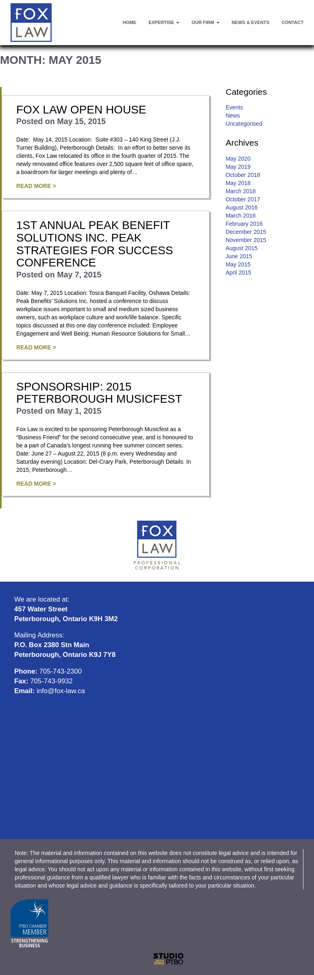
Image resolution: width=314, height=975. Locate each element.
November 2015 (246, 240)
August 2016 (242, 207)
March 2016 (241, 215)
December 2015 (246, 232)
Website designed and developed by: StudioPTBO (157, 959)
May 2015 (238, 264)
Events (234, 107)
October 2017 (243, 199)
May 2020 (238, 158)
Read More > (36, 186)
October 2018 (243, 175)
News (233, 115)
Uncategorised (244, 123)
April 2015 (238, 272)
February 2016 (244, 223)
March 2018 (241, 191)
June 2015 (239, 256)
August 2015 (242, 248)
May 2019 (238, 167)
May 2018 (238, 183)
